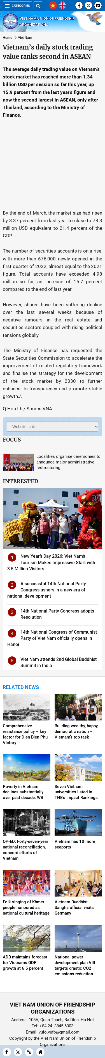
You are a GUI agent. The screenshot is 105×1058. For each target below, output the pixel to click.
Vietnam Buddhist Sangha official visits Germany (74, 907)
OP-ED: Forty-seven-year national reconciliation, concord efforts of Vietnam (25, 850)
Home (7, 38)
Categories (17, 6)
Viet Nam (25, 38)
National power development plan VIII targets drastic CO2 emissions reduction (75, 965)
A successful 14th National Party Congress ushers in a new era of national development (46, 590)
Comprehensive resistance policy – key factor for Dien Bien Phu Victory (25, 734)
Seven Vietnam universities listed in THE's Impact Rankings (76, 792)
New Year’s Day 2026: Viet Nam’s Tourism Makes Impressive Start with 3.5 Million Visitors (51, 562)
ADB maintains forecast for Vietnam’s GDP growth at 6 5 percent (25, 963)
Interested (20, 481)
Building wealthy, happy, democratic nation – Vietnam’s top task (76, 731)
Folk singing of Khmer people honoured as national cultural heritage (26, 907)
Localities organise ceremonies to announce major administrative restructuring (68, 462)
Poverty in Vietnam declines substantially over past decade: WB (23, 792)
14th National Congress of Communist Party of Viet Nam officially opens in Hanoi (52, 638)
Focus (12, 439)
